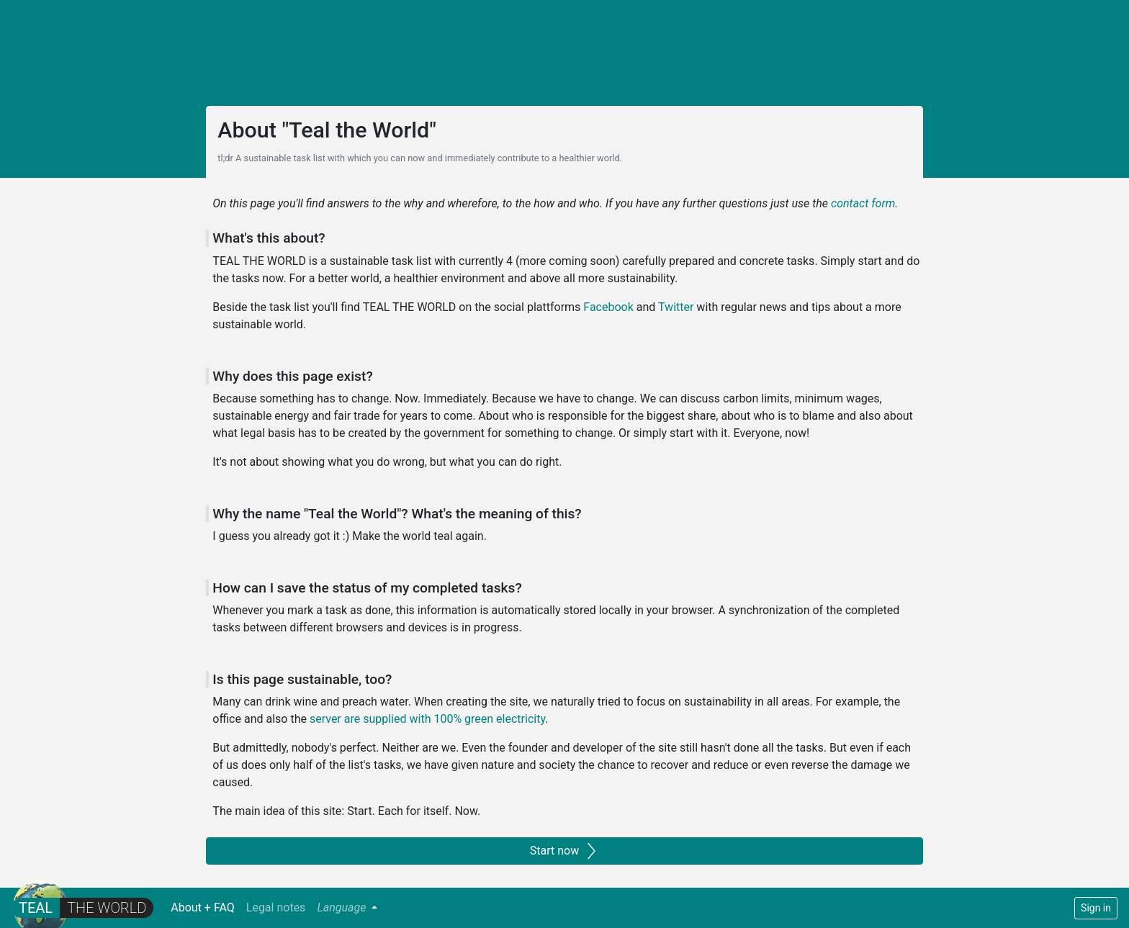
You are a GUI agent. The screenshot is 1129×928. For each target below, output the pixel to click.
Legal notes (276, 907)
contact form (863, 203)
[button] (347, 907)
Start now (564, 851)
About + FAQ (205, 906)
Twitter (675, 307)
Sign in (1096, 908)
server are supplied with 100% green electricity (427, 719)
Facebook (608, 307)
